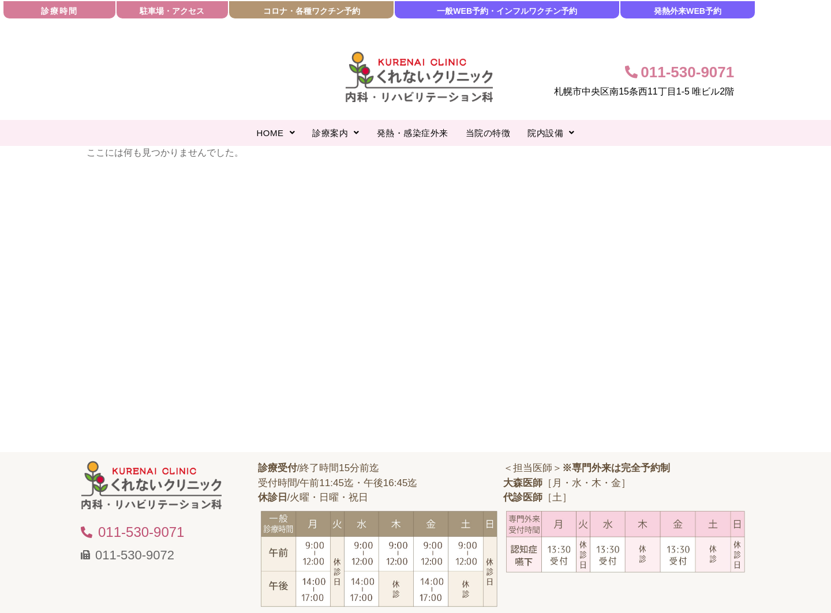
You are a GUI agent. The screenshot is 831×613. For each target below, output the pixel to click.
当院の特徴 (488, 133)
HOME (276, 133)
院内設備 (551, 133)
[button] (276, 133)
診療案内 (336, 133)
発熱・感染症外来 (412, 133)
